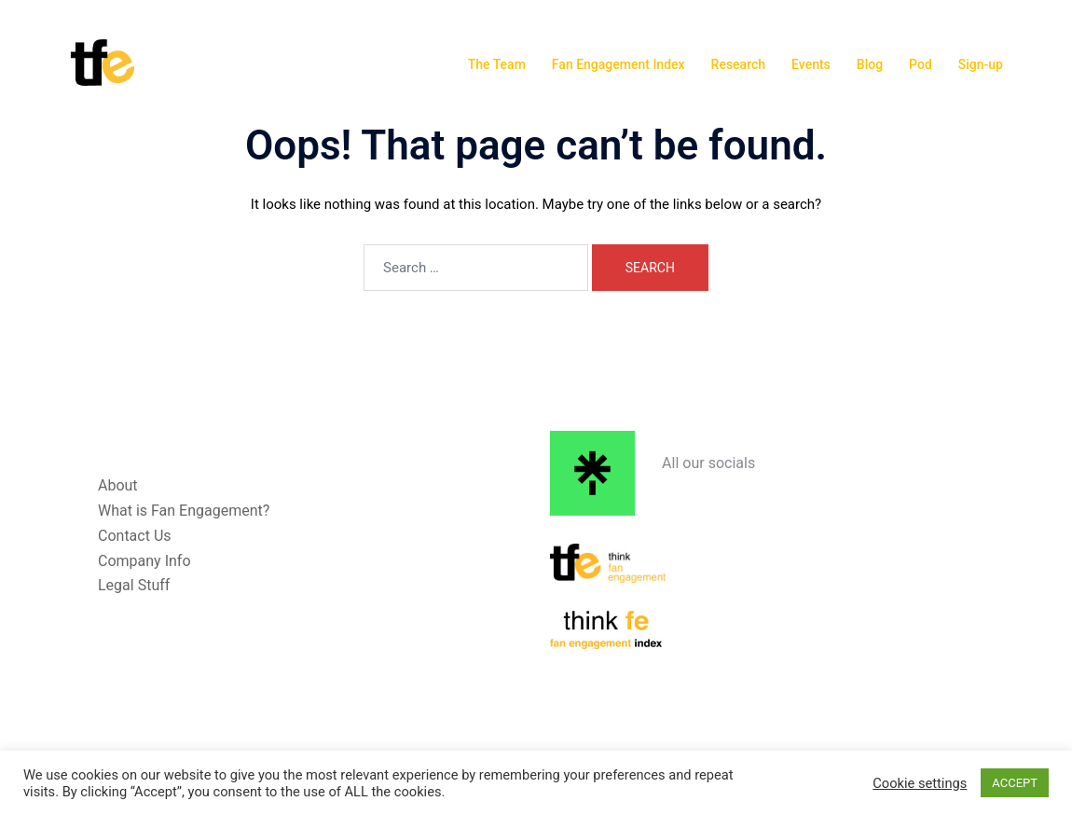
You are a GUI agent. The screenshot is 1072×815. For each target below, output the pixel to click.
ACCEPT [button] (1015, 783)
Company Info (144, 561)
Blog (870, 64)
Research (738, 64)
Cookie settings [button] (920, 783)
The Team (497, 64)
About (118, 485)
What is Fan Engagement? (183, 510)
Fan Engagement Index (618, 64)
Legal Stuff (134, 585)
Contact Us (135, 536)
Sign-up (980, 64)
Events (811, 64)
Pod (920, 64)
